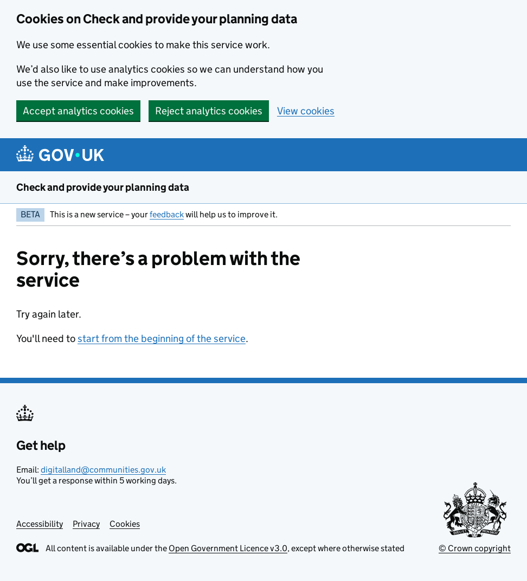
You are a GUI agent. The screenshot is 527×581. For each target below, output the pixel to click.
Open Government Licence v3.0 (228, 548)
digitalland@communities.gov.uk (103, 469)
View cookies (306, 111)
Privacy (86, 524)
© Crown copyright (475, 548)
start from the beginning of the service (162, 338)
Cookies (125, 524)
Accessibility (39, 524)
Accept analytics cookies (78, 111)
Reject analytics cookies (208, 111)
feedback (167, 214)
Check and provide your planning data (102, 187)
